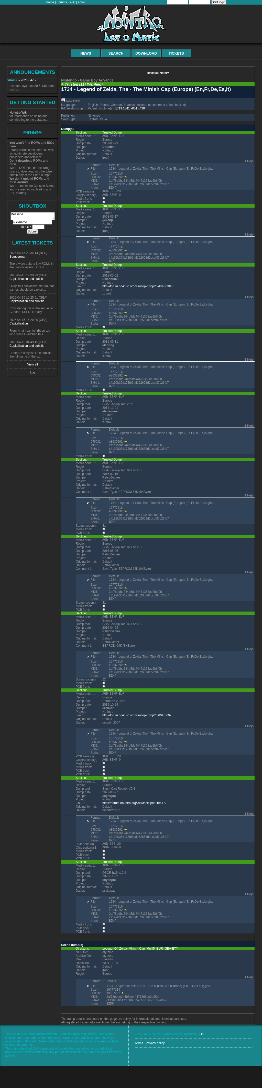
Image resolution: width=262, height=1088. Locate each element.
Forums (62, 2)
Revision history (158, 72)
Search (115, 53)
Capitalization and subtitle (27, 279)
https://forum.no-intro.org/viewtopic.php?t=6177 (134, 820)
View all (32, 364)
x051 (133, 108)
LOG (201, 1056)
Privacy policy (155, 1065)
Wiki (72, 2)
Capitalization (18, 323)
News (85, 53)
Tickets (176, 53)
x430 (141, 108)
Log (32, 372)
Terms (139, 1065)
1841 (126, 108)
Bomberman (17, 256)
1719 (118, 108)
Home (50, 2)
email (81, 2)
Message (32, 216)
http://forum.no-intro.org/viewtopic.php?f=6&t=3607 (136, 730)
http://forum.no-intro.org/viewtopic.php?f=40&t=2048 (137, 291)
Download (146, 53)
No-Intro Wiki (18, 112)
